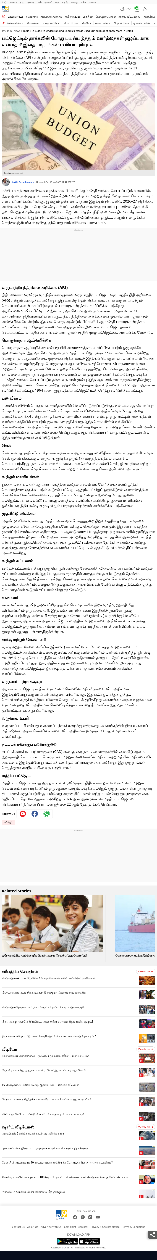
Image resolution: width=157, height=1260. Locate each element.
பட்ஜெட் (8, 822)
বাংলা (57, 2)
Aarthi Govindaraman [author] (23, 182)
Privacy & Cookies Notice (105, 1226)
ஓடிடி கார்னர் (102, 23)
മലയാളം (74, 2)
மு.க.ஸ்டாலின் (141, 23)
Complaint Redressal (76, 1226)
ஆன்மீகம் (149, 16)
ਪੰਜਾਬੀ (65, 2)
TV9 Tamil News (11, 31)
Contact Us (18, 1226)
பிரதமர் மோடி (122, 23)
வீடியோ (86, 23)
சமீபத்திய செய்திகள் (20, 971)
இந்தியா (88, 16)
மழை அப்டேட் (51, 23)
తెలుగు (30, 2)
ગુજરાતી (48, 2)
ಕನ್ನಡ (22, 2)
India (26, 31)
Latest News (15, 16)
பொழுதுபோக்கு (106, 16)
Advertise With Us (51, 1226)
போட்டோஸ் (71, 23)
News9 (13, 2)
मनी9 (83, 2)
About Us (32, 1226)
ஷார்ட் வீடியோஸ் (129, 16)
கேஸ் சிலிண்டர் (14, 23)
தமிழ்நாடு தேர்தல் (51, 16)
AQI (129, 9)
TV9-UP (92, 2)
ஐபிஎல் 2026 (72, 16)
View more (145, 971)
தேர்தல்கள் (33, 23)
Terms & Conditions (133, 1226)
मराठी (39, 2)
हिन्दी (4, 2)
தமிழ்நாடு (32, 16)
